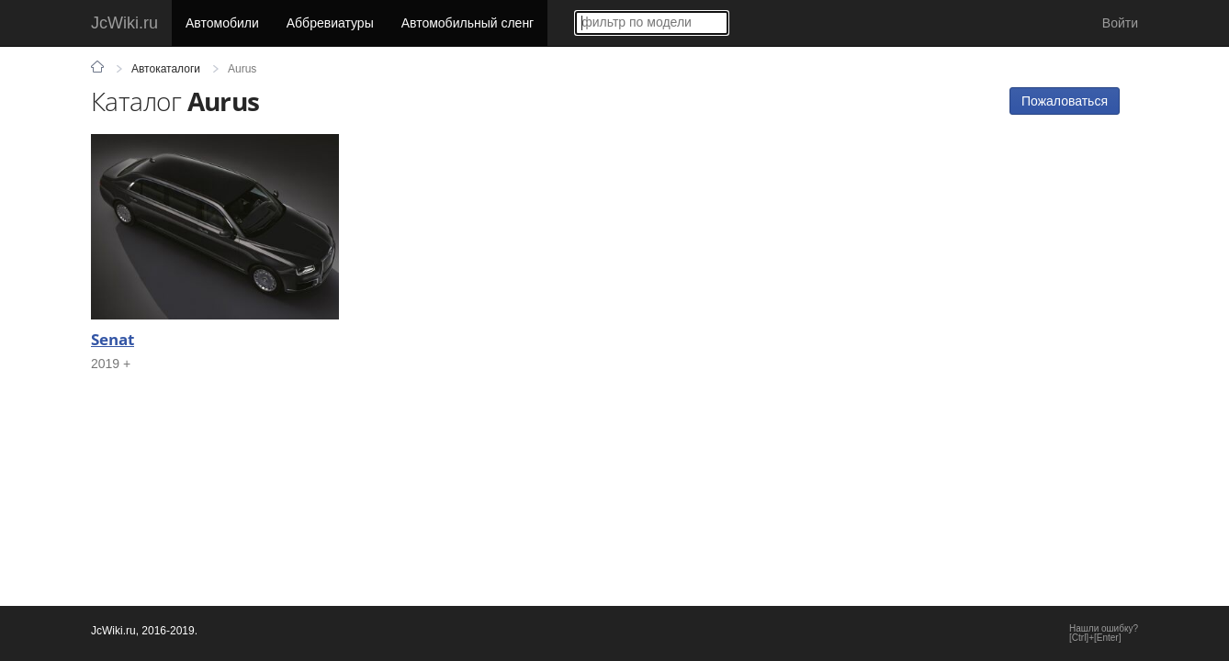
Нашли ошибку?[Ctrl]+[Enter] (1103, 633)
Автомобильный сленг (468, 23)
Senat (112, 339)
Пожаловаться (1064, 101)
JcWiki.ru (124, 23)
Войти (1120, 23)
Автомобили (222, 23)
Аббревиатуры (330, 23)
